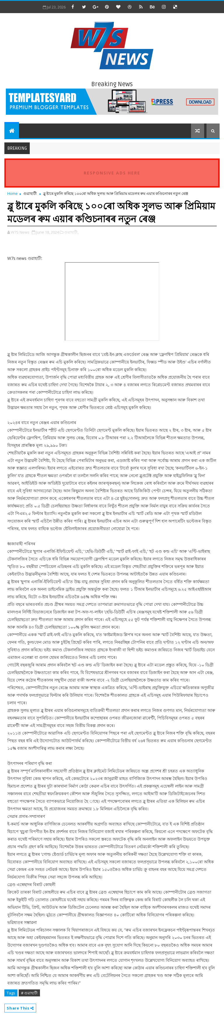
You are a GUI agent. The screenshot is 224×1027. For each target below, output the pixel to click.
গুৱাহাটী (30, 193)
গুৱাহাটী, (71, 232)
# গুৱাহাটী (29, 993)
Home (12, 193)
